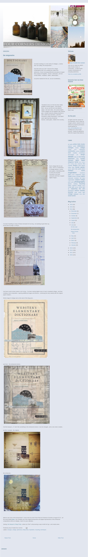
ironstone (82, 173)
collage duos (72, 149)
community (71, 151)
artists (75, 144)
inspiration (31, 529)
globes (69, 169)
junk (69, 174)
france (83, 165)
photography (79, 182)
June (72, 225)
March (73, 240)
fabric (77, 160)
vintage (70, 194)
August (73, 220)
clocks (77, 147)
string (80, 187)
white (80, 194)
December (74, 211)
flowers (75, 165)
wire (84, 194)
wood (69, 195)
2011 (71, 252)
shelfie (83, 185)
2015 (71, 207)
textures (70, 192)
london (73, 174)
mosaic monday (76, 176)
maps (83, 174)
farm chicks (82, 162)
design (83, 154)
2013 (71, 248)
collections (82, 149)
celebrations (81, 146)
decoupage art (73, 154)
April (72, 238)
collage (14, 529)
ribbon (69, 185)
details (70, 157)
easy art (76, 157)
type (84, 192)
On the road (74, 227)
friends (77, 167)
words (74, 195)
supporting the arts (78, 188)
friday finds (25, 529)
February (73, 242)
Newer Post (8, 538)
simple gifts (71, 187)
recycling (37, 529)
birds (78, 144)
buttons (70, 146)
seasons (74, 185)
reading (75, 183)
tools (75, 192)
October (73, 215)
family (76, 162)
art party (70, 144)
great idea (74, 169)
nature (83, 176)
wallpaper (76, 194)
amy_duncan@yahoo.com (75, 128)
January (73, 245)
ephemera (19, 529)
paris (72, 182)
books (83, 144)
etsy (77, 158)
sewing (79, 185)
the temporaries (75, 229)
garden (82, 167)
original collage (80, 179)
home (83, 170)
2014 (71, 209)
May (72, 236)
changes (9, 529)
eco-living (82, 157)
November (74, 213)
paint (69, 182)
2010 (71, 255)
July (72, 222)
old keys (82, 178)
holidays (70, 170)
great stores (81, 169)
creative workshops (79, 153)
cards (74, 146)
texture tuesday (80, 190)
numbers (76, 178)
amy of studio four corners (77, 63)
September (74, 218)
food (79, 165)
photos (70, 183)
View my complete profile (74, 74)
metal (69, 176)
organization (71, 179)
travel (79, 192)
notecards (70, 178)
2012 (71, 250)
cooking (77, 151)
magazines (78, 174)
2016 (71, 204)
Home (34, 538)
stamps (76, 187)
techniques (43, 529)
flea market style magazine (75, 163)
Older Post (61, 538)
